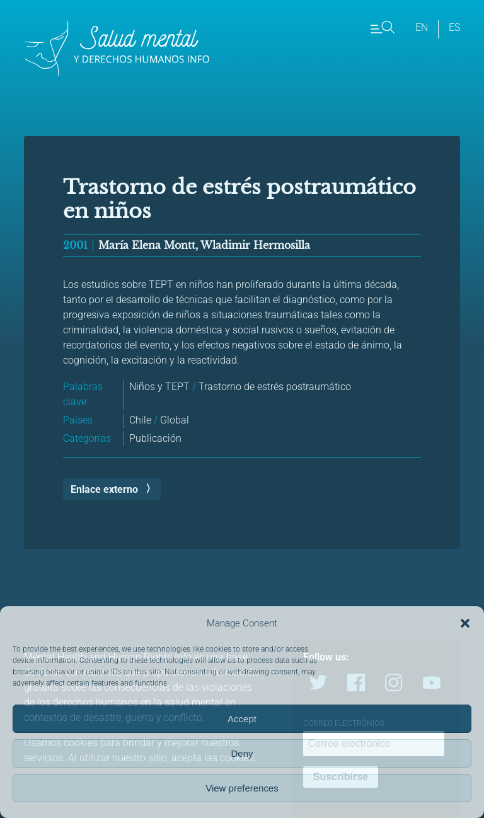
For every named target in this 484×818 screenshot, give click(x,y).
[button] (465, 623)
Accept (242, 718)
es (454, 27)
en (421, 27)
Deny (242, 753)
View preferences (242, 788)
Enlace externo (104, 489)
